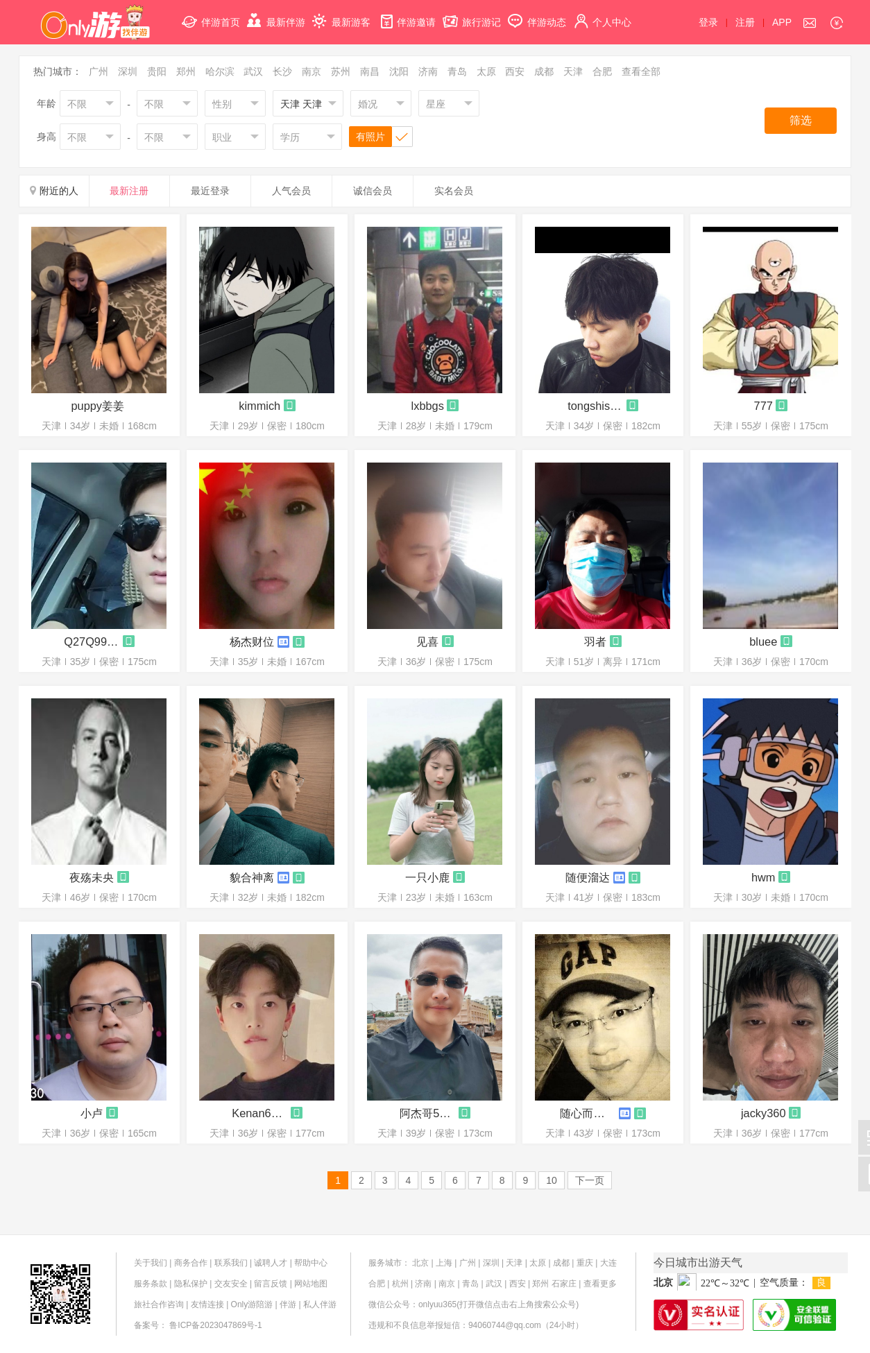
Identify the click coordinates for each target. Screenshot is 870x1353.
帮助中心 (310, 1263)
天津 (573, 71)
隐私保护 (190, 1284)
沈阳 (399, 71)
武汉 (253, 71)
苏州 (340, 71)
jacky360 (763, 1113)
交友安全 (231, 1284)
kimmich (259, 405)
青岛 (457, 71)
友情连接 (207, 1304)
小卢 (91, 1113)
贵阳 (157, 71)
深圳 (127, 71)
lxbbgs (427, 405)
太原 (486, 71)
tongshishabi (595, 405)
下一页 (589, 1180)
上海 (444, 1263)
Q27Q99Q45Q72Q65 (91, 641)
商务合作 (190, 1263)
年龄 (46, 103)
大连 (608, 1263)
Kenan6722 (259, 1113)
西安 (514, 71)
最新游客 (341, 14)
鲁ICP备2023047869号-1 (215, 1325)
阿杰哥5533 (427, 1113)
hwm (763, 877)
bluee (763, 641)
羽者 (595, 641)
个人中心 (602, 14)
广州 (98, 71)
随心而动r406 (587, 1113)
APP (782, 22)
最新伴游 (276, 14)
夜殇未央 (91, 877)
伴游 (288, 1304)
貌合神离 (252, 877)
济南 (428, 71)
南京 (311, 71)
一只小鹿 (427, 877)
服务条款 (150, 1284)
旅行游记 (472, 14)
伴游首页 (211, 14)
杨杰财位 (252, 641)
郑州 (186, 71)
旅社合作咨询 (159, 1304)
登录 (708, 22)
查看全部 (641, 71)
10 (551, 1180)
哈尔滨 (219, 71)
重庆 (585, 1263)
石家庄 (564, 1284)
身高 (46, 136)
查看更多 (600, 1284)
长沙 (282, 71)
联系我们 (231, 1263)
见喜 (427, 641)
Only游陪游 (252, 1304)
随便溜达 (587, 877)
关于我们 (150, 1263)
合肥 (602, 71)
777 (763, 405)
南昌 (369, 71)
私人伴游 (319, 1304)
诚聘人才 (270, 1263)
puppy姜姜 (97, 405)
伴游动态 (537, 14)
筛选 (801, 120)
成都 (544, 71)
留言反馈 (270, 1284)
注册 (745, 22)
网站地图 (310, 1284)
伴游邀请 (406, 14)
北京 (420, 1263)
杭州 (400, 1284)
